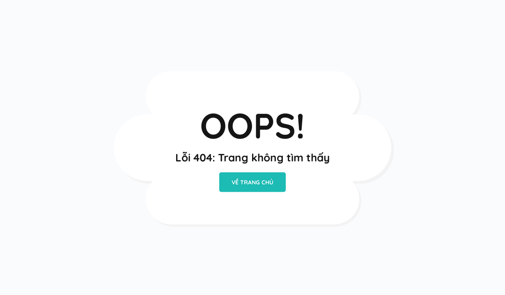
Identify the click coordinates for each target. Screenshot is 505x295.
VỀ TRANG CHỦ (252, 182)
